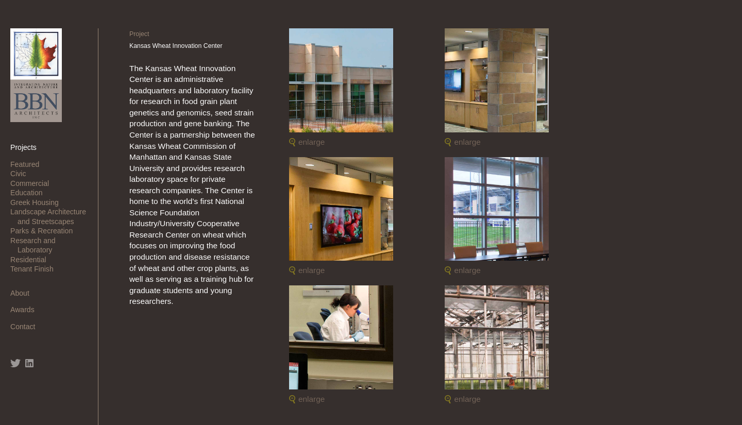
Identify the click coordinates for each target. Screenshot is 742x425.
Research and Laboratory (37, 245)
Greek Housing (38, 202)
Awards (26, 309)
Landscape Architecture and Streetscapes (52, 216)
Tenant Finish (36, 269)
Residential (32, 260)
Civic (22, 173)
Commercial (33, 183)
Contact (26, 326)
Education (30, 193)
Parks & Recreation (45, 231)
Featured (28, 164)
